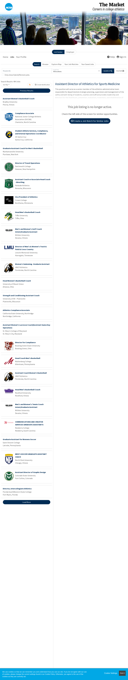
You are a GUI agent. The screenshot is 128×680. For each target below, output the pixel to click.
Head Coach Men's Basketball (27, 358)
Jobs (12, 57)
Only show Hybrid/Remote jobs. (17, 75)
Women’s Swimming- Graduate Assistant (32, 264)
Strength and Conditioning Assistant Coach (21, 295)
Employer (70, 52)
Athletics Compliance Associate (16, 310)
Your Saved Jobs (87, 64)
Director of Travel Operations (27, 163)
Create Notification (42, 85)
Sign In (121, 56)
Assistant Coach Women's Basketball (31, 373)
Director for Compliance (25, 342)
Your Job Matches (71, 64)
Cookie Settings (110, 673)
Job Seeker (58, 52)
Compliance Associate (24, 113)
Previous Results (26, 90)
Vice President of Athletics (26, 197)
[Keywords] (27, 70)
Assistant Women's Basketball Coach (18, 98)
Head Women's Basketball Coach (17, 281)
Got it (122, 673)
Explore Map (56, 64)
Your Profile (21, 57)
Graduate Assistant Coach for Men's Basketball (23, 148)
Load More (26, 502)
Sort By (5, 85)
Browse (45, 64)
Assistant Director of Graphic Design (30, 472)
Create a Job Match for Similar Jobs (89, 120)
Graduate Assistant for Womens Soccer (19, 439)
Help (111, 56)
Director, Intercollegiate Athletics (17, 488)
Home (5, 57)
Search (36, 64)
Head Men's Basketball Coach (27, 212)
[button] (120, 70)
